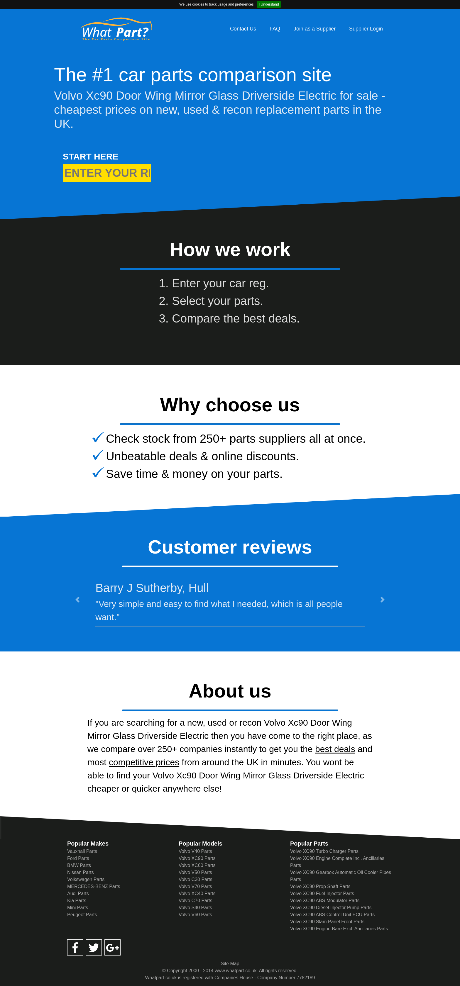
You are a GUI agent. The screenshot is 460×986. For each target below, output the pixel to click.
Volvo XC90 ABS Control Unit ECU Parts (332, 914)
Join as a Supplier (315, 29)
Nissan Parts (80, 872)
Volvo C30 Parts (195, 879)
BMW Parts (79, 865)
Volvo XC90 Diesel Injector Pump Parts (330, 907)
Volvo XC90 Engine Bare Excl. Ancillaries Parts (339, 928)
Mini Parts (77, 907)
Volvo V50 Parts (195, 872)
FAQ (275, 29)
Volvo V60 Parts (195, 914)
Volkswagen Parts (85, 879)
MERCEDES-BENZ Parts (93, 886)
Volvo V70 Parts (195, 886)
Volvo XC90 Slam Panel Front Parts (327, 921)
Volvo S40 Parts (195, 907)
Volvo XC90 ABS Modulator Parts (325, 900)
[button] (77, 599)
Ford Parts (78, 858)
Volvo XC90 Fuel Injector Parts (322, 893)
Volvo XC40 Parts (197, 893)
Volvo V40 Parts (195, 851)
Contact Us (243, 29)
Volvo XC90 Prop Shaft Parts (320, 886)
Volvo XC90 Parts (197, 858)
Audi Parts (78, 893)
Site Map (230, 963)
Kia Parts (76, 900)
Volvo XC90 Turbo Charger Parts (324, 851)
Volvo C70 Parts (195, 900)
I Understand (269, 4)
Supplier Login (366, 29)
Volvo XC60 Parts (197, 865)
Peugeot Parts (82, 914)
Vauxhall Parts (82, 851)
